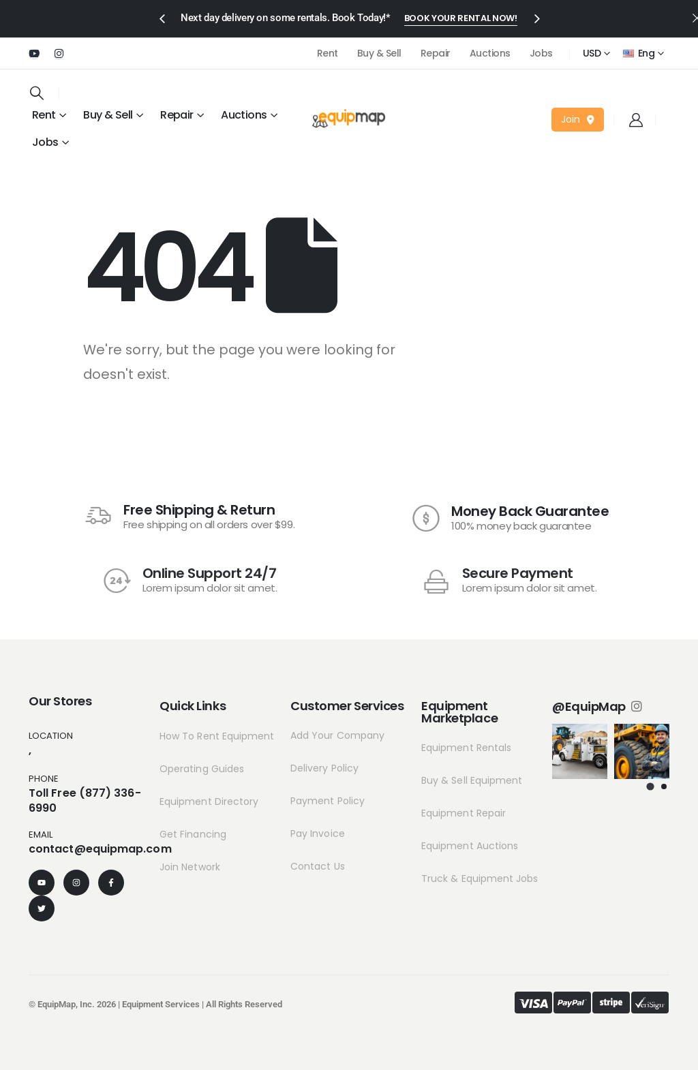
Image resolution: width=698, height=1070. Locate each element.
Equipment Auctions (469, 846)
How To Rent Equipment (217, 736)
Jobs (541, 53)
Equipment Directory (209, 801)
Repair (436, 53)
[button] (460, 19)
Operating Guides (202, 769)
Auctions (490, 53)
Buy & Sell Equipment (471, 780)
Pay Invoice (317, 833)
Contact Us (317, 866)
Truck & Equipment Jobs (479, 878)
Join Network (190, 867)
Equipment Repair (463, 813)
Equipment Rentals (466, 747)
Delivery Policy (324, 768)
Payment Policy (327, 801)
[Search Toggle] (37, 93)
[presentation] (161, 17)
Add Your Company (337, 735)
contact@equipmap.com (100, 849)
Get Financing (193, 834)
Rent (327, 53)
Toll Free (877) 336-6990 (85, 800)
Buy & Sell (379, 53)
